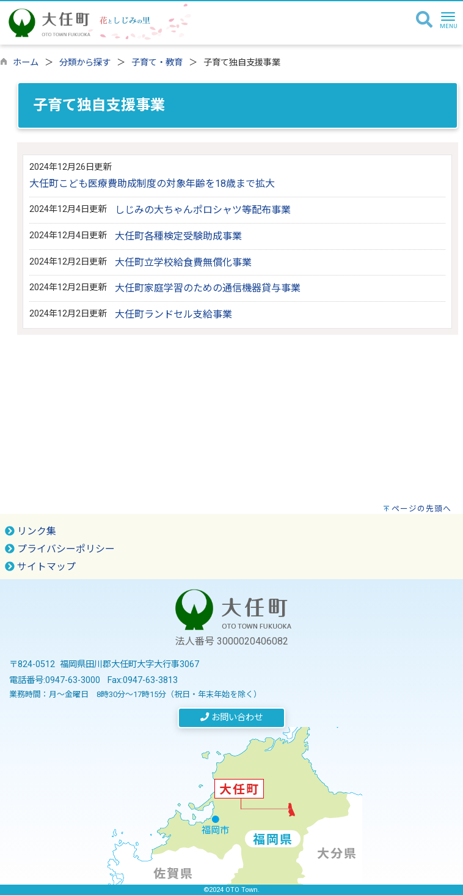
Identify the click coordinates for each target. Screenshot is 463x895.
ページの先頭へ (421, 508)
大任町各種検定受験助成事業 (178, 236)
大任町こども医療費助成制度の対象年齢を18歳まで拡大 (152, 183)
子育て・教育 (157, 62)
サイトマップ (40, 566)
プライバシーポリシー (60, 549)
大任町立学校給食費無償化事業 (183, 262)
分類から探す (85, 62)
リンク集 (30, 531)
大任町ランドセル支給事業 (173, 314)
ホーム (25, 62)
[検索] (424, 20)
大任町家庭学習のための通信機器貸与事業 (208, 288)
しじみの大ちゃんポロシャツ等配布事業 (203, 210)
